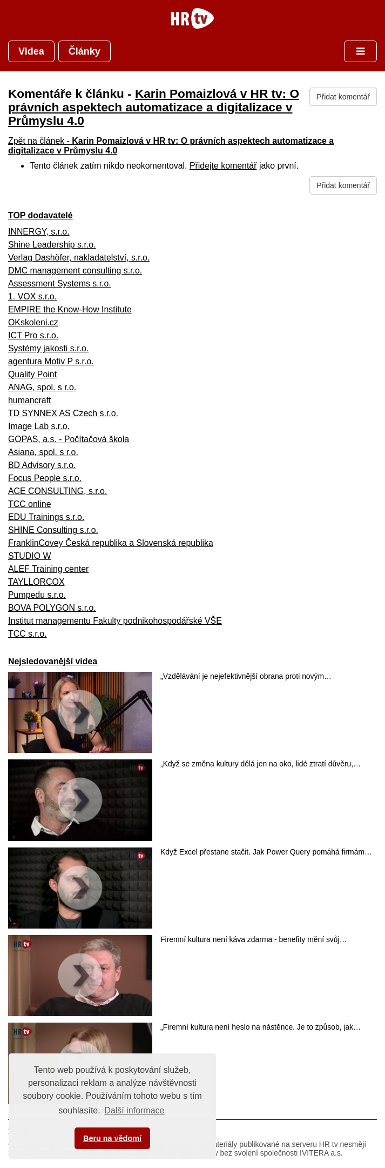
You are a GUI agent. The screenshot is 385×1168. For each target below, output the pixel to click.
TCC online (29, 504)
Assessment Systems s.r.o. (59, 283)
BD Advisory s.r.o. (42, 465)
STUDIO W (29, 555)
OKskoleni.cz (33, 322)
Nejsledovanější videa (52, 661)
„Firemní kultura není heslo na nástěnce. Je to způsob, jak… (260, 1027)
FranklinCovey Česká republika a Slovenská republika (110, 543)
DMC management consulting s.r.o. (75, 270)
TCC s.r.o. (27, 633)
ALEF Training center (48, 568)
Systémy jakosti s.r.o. (48, 348)
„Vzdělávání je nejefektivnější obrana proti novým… (246, 676)
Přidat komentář (343, 96)
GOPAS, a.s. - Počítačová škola (68, 439)
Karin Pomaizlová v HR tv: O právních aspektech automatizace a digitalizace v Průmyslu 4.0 (153, 107)
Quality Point (32, 374)
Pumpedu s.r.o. (37, 594)
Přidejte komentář (223, 165)
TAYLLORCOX (36, 581)
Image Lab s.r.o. (39, 426)
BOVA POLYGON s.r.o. (52, 607)
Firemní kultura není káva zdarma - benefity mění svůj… (253, 939)
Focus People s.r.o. (45, 478)
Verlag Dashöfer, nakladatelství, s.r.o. (79, 257)
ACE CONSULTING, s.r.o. (57, 491)
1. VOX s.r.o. (32, 296)
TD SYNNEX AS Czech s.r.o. (63, 413)
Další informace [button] (134, 1110)
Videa (31, 51)
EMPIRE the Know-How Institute (70, 309)
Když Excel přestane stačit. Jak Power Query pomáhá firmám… (266, 851)
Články (84, 51)
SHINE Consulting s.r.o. (53, 530)
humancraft (29, 400)
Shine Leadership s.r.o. (52, 244)
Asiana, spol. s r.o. (43, 452)
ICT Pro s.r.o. (33, 335)
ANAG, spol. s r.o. (42, 387)
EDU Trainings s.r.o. (46, 517)
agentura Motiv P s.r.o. (51, 361)
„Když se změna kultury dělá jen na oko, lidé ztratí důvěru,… (260, 763)
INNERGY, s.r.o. (39, 231)
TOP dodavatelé (40, 215)
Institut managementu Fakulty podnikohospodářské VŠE (115, 620)
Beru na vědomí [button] (112, 1138)
